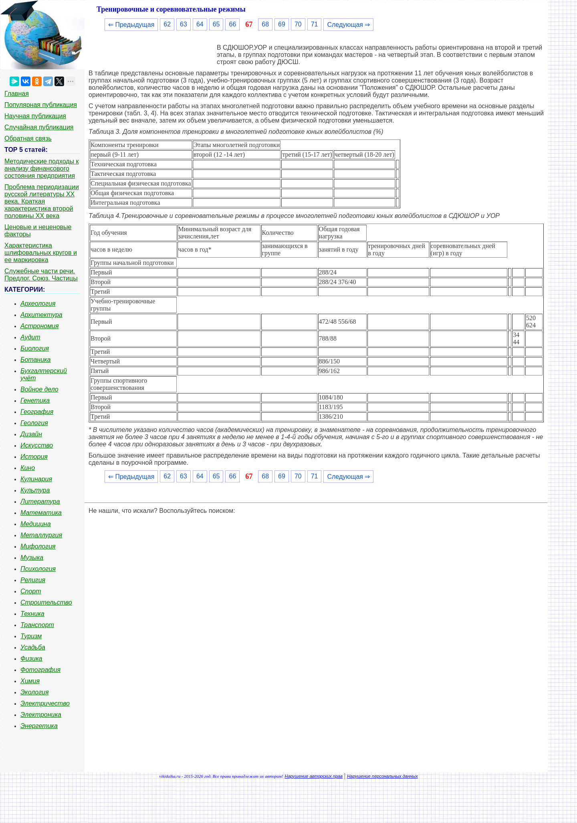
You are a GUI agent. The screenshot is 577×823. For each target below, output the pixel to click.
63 (183, 24)
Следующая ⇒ (348, 24)
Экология (34, 692)
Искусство (36, 445)
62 (167, 24)
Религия (32, 580)
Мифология (38, 546)
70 (298, 24)
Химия (30, 681)
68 (265, 24)
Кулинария (36, 479)
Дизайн (31, 434)
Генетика (35, 400)
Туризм (31, 636)
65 (216, 24)
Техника (32, 613)
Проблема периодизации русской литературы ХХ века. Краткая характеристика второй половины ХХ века (41, 201)
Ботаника (35, 359)
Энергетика (39, 725)
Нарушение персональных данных (382, 776)
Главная (16, 93)
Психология (38, 568)
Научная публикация (35, 116)
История (34, 456)
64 (200, 24)
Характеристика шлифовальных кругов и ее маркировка (40, 252)
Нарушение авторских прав (314, 776)
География (36, 411)
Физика (31, 658)
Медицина (35, 523)
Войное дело (39, 389)
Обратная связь (28, 138)
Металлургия (41, 535)
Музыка (31, 557)
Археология (38, 303)
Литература (40, 501)
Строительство (46, 602)
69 (281, 24)
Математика (41, 512)
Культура (35, 490)
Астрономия (39, 326)
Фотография (40, 669)
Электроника (40, 714)
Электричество (45, 703)
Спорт (30, 591)
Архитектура (41, 314)
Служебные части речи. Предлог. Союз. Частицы (41, 275)
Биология (34, 348)
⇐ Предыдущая (131, 24)
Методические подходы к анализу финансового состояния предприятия (41, 168)
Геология (34, 423)
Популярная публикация (40, 104)
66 (232, 24)
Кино (27, 467)
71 (314, 24)
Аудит (30, 337)
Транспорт (37, 624)
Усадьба (32, 647)
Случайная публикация (38, 127)
